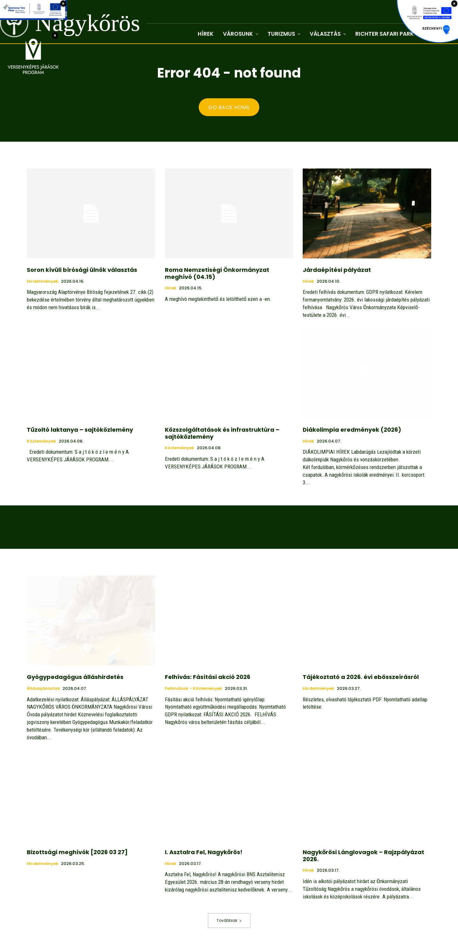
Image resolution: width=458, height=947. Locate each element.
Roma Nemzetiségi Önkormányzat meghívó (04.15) (217, 273)
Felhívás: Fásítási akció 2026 (207, 677)
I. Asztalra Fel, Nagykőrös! (203, 852)
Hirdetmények (42, 281)
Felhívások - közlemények (193, 688)
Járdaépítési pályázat (337, 270)
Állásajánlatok (43, 688)
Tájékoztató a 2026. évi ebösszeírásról (361, 677)
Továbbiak (229, 920)
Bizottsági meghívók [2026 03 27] (77, 852)
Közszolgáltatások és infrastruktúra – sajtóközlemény (222, 433)
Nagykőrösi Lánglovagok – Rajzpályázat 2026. (363, 855)
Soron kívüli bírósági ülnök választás (82, 270)
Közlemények (41, 441)
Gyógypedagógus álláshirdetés (75, 677)
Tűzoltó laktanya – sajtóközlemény (80, 430)
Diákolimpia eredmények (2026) (352, 430)
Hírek (170, 288)
